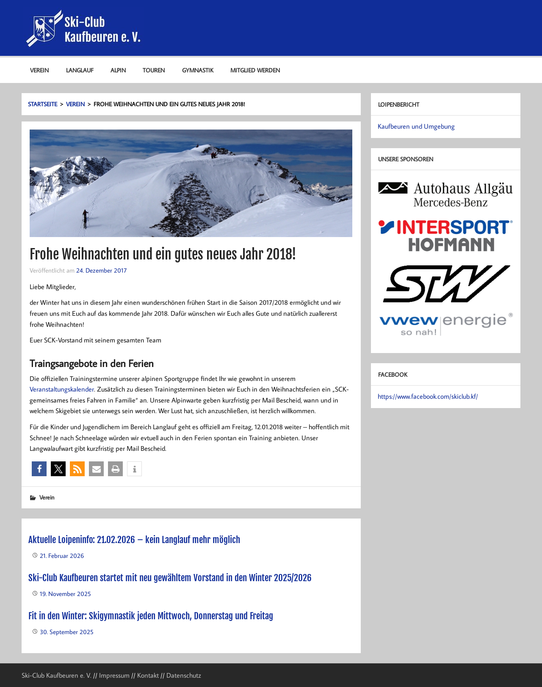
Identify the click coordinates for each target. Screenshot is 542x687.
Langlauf (80, 70)
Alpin (118, 70)
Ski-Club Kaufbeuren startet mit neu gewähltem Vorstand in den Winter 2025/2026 (170, 577)
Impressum (114, 675)
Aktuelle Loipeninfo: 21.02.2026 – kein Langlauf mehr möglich (134, 539)
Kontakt (148, 675)
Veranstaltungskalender (62, 389)
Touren (154, 70)
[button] (39, 468)
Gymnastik (197, 70)
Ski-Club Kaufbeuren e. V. (56, 675)
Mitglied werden (255, 70)
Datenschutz (183, 675)
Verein (39, 70)
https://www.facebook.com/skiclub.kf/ (428, 396)
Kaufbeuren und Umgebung (416, 126)
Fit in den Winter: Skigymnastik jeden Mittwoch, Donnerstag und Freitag (150, 615)
